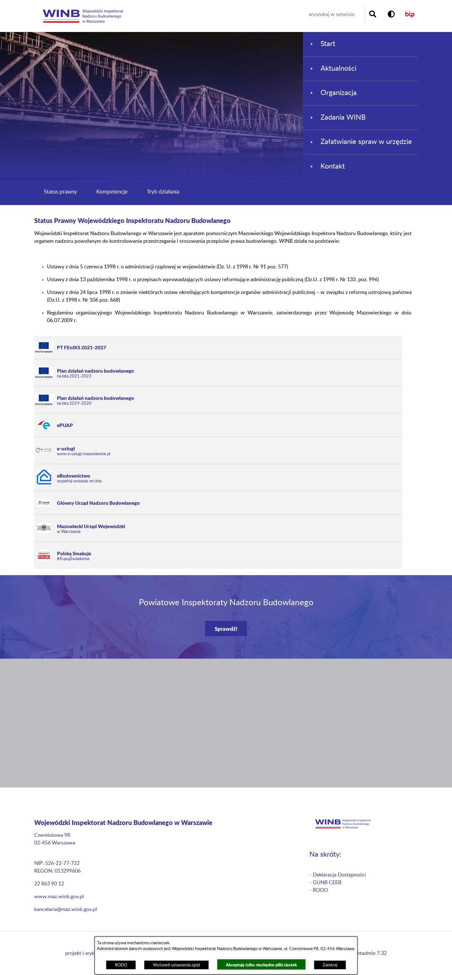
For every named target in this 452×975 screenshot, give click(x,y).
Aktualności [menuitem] (338, 68)
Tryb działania (163, 191)
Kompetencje (112, 191)
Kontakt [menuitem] (333, 166)
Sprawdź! (226, 628)
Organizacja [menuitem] (339, 92)
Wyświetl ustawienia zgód (176, 965)
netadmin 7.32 (370, 953)
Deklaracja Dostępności (339, 874)
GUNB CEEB (327, 882)
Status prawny (60, 191)
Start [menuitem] (328, 43)
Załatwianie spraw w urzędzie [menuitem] (366, 141)
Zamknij (330, 965)
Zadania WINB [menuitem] (343, 117)
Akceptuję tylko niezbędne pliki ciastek (261, 965)
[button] (391, 14)
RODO (121, 965)
